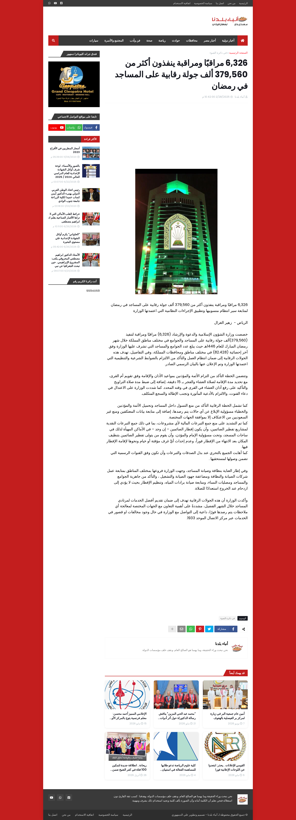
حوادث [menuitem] (176, 40)
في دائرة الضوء (218, 53)
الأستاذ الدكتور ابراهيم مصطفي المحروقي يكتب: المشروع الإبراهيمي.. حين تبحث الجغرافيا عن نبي (65, 260)
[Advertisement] (123, 21)
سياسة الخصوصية (203, 3)
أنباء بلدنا (221, 643)
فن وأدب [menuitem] (135, 40)
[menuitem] (242, 40)
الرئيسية (243, 3)
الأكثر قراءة (90, 139)
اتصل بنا (220, 3)
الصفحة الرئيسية (238, 53)
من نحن (231, 3)
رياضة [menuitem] (162, 40)
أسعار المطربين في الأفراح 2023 (65, 150)
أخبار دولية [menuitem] (228, 40)
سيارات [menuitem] (93, 40)
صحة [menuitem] (149, 40)
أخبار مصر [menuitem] (210, 40)
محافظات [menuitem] (192, 40)
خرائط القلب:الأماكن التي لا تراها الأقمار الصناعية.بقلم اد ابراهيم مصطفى (64, 217)
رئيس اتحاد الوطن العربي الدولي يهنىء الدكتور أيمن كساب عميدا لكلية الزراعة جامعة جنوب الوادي (65, 195)
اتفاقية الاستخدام (181, 3)
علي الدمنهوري (180, 815)
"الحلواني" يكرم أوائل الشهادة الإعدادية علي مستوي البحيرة (67, 238)
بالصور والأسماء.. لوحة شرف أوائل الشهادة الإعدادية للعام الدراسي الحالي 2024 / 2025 (67, 171)
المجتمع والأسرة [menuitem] (114, 40)
